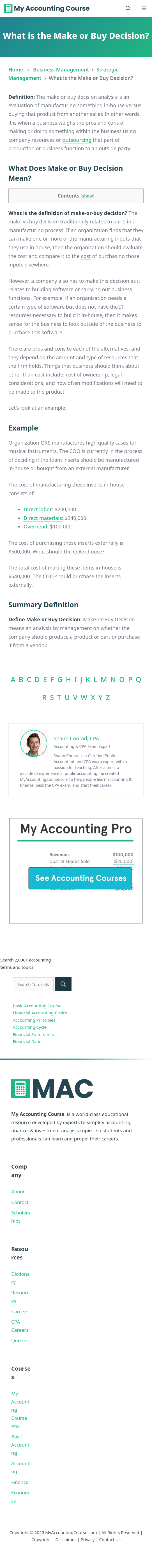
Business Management (61, 69)
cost (86, 256)
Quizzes (20, 1340)
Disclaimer (65, 1539)
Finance (20, 1482)
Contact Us (110, 1539)
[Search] (63, 984)
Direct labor (38, 509)
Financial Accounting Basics (40, 1013)
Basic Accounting (21, 1444)
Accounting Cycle (30, 1027)
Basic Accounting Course (37, 1005)
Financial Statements (33, 1034)
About (18, 1191)
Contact (20, 1202)
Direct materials (43, 518)
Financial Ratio (27, 1041)
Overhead (35, 526)
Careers (19, 1311)
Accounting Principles (34, 1020)
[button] (128, 8)
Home (15, 69)
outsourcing (77, 139)
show (87, 196)
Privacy (87, 1539)
